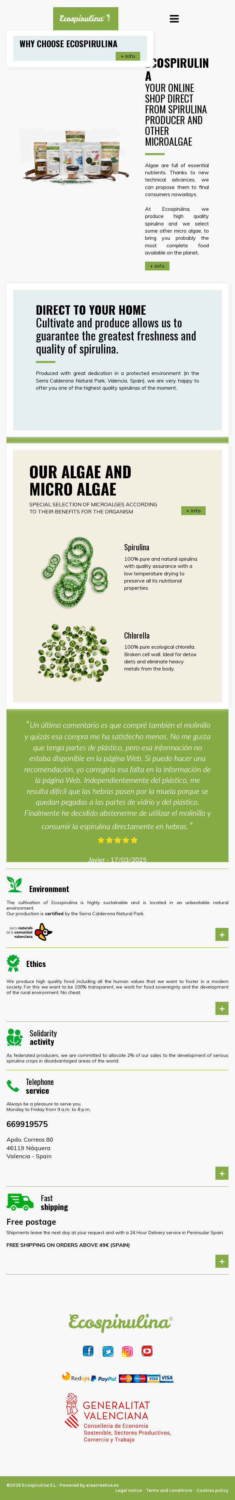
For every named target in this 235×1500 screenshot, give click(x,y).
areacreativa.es (102, 1485)
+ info (157, 266)
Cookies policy (212, 1490)
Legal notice (128, 1490)
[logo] (82, 18)
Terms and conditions (169, 1490)
